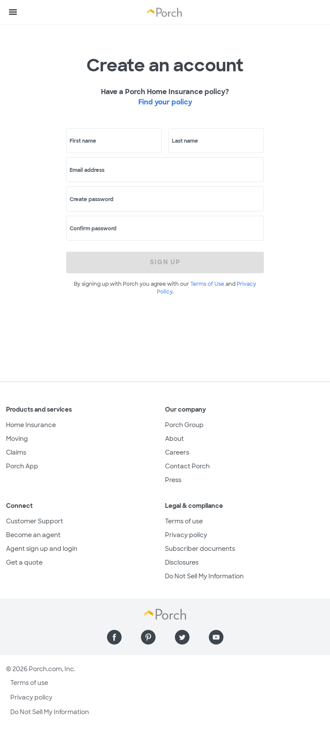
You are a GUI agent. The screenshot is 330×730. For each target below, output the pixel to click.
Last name (185, 140)
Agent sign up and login (41, 549)
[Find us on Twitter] (182, 637)
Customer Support (34, 521)
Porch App (22, 466)
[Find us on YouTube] (216, 637)
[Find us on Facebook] (114, 637)
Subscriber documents (200, 549)
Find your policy (165, 102)
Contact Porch (187, 466)
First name (83, 140)
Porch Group (184, 425)
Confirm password (93, 228)
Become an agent (33, 535)
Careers (177, 452)
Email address (87, 170)
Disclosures (182, 562)
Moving (17, 439)
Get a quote (24, 562)
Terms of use (184, 521)
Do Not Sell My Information (204, 576)
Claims (16, 452)
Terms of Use (207, 284)
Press (173, 480)
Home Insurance (31, 425)
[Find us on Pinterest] (148, 637)
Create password (91, 199)
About (174, 439)
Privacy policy (186, 535)
